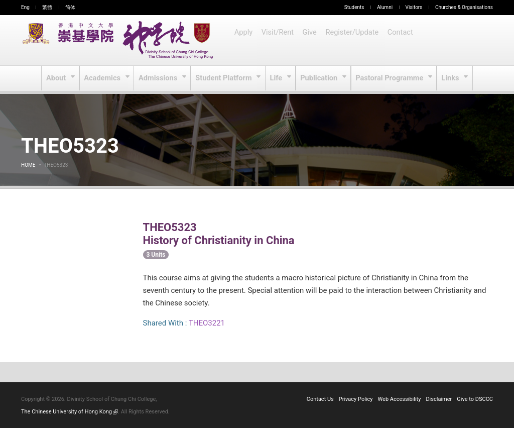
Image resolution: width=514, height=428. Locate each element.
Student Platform (224, 78)
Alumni (385, 7)
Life (277, 78)
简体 (70, 7)
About (58, 78)
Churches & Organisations (464, 7)
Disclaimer (439, 399)
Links (449, 78)
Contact (400, 40)
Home (28, 165)
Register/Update (352, 40)
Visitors (414, 7)
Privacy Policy (356, 399)
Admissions (160, 78)
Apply (243, 40)
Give (310, 40)
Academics (104, 78)
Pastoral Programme (389, 78)
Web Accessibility (399, 399)
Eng (25, 7)
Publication (320, 78)
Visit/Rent (278, 40)
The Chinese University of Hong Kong (69, 411)
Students (354, 7)
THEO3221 (207, 323)
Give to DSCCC (475, 399)
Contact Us (320, 399)
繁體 (47, 7)
